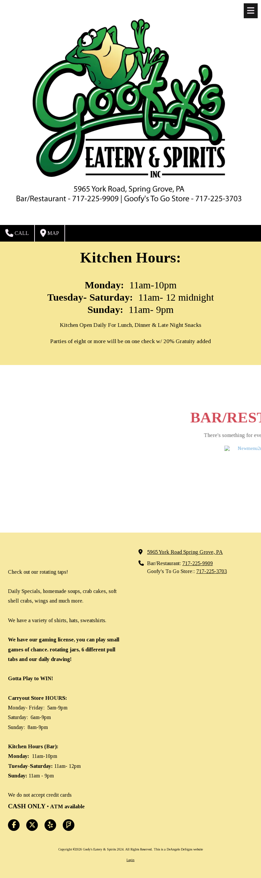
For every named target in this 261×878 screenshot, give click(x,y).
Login (130, 860)
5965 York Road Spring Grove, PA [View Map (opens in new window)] (185, 552)
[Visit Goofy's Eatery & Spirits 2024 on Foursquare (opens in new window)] (68, 825)
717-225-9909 (197, 563)
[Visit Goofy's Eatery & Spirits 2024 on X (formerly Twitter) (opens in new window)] (32, 825)
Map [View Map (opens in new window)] (49, 233)
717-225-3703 (211, 571)
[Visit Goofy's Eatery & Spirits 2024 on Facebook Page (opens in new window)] (14, 825)
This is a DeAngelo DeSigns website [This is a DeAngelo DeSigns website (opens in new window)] (178, 849)
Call (17, 233)
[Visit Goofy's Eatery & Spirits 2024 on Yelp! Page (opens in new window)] (50, 825)
